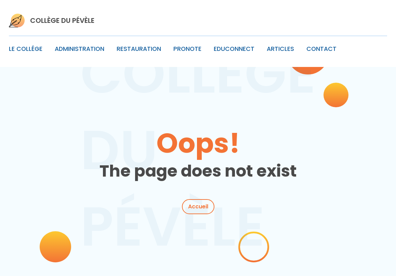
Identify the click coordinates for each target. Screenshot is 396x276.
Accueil (198, 206)
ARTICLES (280, 49)
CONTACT (321, 49)
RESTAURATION (139, 49)
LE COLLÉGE (25, 49)
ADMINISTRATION (79, 49)
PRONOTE (187, 49)
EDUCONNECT (234, 49)
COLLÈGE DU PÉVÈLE (62, 20)
